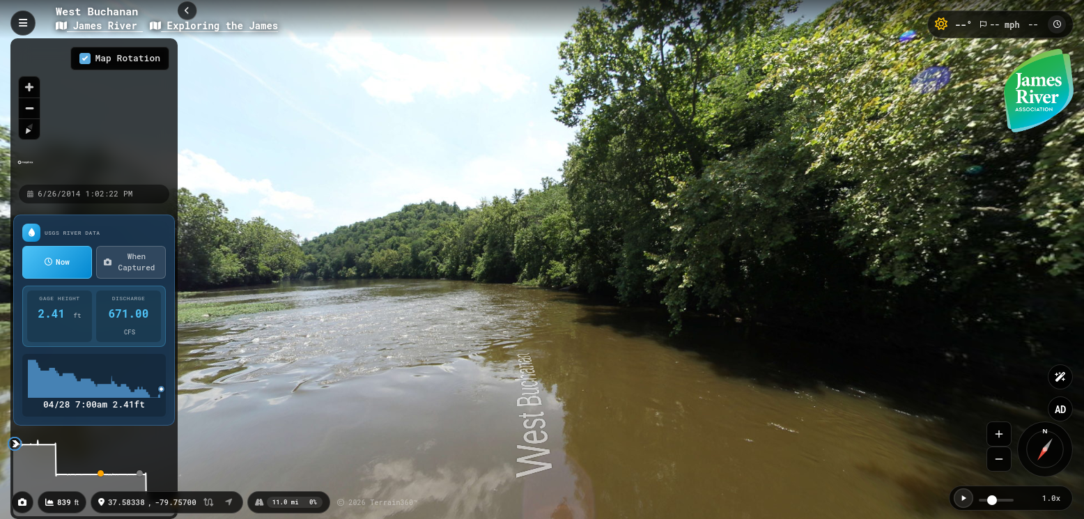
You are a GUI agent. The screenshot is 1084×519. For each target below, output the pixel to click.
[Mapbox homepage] (25, 168)
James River (99, 25)
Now (57, 261)
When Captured (129, 262)
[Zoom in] (29, 87)
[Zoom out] (29, 108)
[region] (94, 110)
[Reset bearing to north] (29, 128)
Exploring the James (214, 25)
